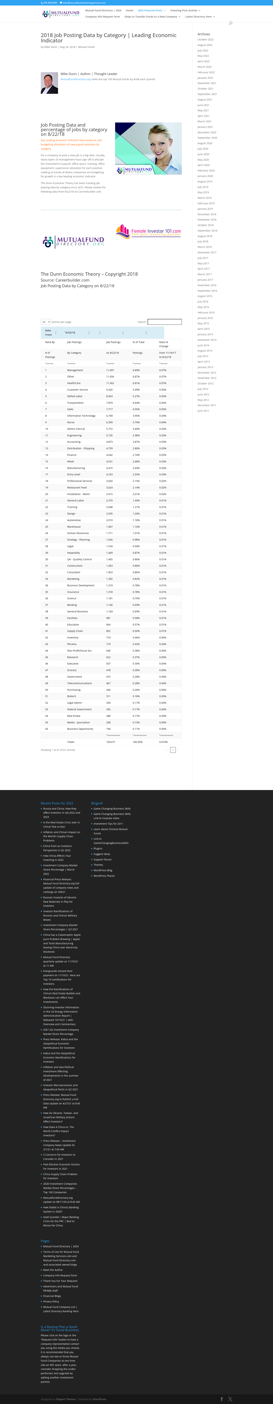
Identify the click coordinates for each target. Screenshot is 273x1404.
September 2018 (207, 230)
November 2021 (207, 83)
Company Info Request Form (102, 16)
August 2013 (205, 350)
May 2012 (203, 400)
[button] (59, 332)
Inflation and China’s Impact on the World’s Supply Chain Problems (61, 836)
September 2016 (207, 290)
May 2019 (203, 192)
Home (129, 10)
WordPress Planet (104, 875)
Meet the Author (53, 1270)
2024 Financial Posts (150, 10)
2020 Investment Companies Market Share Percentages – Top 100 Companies (60, 1188)
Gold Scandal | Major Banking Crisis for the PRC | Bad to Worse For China (61, 1221)
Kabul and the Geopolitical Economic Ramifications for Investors (59, 1057)
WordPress (99, 1399)
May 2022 (203, 55)
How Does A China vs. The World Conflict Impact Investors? (58, 1131)
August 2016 (205, 296)
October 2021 (206, 88)
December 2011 (207, 405)
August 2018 (205, 236)
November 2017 (207, 252)
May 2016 (203, 307)
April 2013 (204, 361)
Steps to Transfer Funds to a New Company (151, 16)
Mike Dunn (50, 47)
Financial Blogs (52, 1296)
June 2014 (203, 345)
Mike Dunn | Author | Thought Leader (89, 74)
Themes (98, 864)
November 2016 (207, 285)
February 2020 (206, 170)
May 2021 (203, 110)
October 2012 (206, 383)
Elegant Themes (66, 1399)
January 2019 (205, 208)
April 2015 (204, 328)
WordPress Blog (103, 870)
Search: (142, 322)
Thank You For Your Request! (60, 1281)
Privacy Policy (51, 1301)
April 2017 (204, 268)
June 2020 (203, 154)
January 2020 (205, 176)
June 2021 (203, 105)
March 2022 (205, 66)
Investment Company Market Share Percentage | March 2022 (60, 869)
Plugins (98, 848)
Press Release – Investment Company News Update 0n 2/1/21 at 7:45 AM (59, 1145)
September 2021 (207, 94)
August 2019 (205, 181)
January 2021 (205, 127)
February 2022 (206, 72)
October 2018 (206, 225)
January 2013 (205, 367)
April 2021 (204, 116)
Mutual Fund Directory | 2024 (103, 10)
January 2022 (205, 77)
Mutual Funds (86, 47)
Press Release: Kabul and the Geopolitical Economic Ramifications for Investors (60, 1043)
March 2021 (205, 121)
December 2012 (207, 372)
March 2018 (205, 247)
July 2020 (203, 148)
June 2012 (203, 394)
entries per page (61, 322)
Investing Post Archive (183, 10)
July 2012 (203, 389)
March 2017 (205, 274)
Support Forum (103, 859)
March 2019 (205, 197)
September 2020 (207, 137)
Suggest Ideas (102, 854)
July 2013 (203, 356)
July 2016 (203, 301)
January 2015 (205, 334)
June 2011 (203, 410)
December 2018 (207, 214)
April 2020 (204, 165)
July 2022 (203, 50)
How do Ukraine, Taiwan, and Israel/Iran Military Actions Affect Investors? (60, 1117)
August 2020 (205, 143)
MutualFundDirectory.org (76, 79)
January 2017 (205, 279)
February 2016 (206, 312)
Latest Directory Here (198, 16)
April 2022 (204, 61)
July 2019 (203, 187)
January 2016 (205, 318)
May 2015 (203, 323)
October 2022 (206, 39)
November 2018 (207, 219)
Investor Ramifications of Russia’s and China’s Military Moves (60, 915)
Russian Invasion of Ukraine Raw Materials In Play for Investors (59, 902)
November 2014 (207, 339)
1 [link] (173, 750)
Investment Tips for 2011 (108, 823)
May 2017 (203, 263)
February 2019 (206, 203)
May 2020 (203, 159)
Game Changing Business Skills (112, 808)
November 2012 (207, 378)
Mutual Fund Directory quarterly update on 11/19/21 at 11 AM (60, 961)
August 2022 (205, 45)
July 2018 (203, 241)
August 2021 (205, 99)
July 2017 (203, 258)
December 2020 (207, 132)
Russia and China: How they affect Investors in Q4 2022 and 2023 (61, 813)
